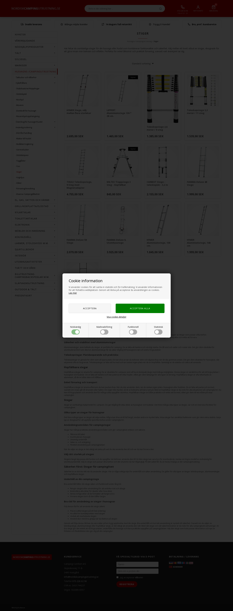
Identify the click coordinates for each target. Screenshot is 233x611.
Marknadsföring (104, 330)
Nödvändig (75, 330)
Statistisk (158, 330)
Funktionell (133, 330)
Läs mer (73, 292)
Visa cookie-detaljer (116, 316)
